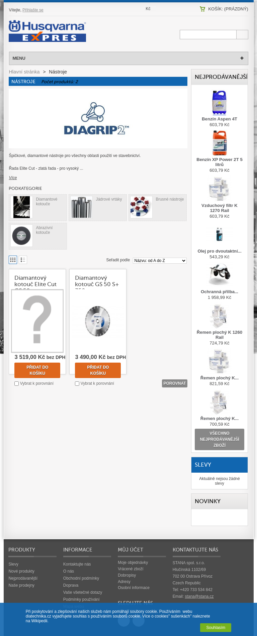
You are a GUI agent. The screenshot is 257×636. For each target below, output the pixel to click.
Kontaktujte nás (77, 564)
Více (13, 177)
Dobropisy (127, 575)
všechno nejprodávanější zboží (219, 439)
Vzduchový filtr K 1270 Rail (219, 208)
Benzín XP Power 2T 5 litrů (219, 162)
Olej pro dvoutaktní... (219, 251)
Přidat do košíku (37, 370)
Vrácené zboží (130, 569)
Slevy (203, 465)
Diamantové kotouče (46, 201)
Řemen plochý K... (219, 377)
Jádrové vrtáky (109, 199)
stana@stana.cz (199, 596)
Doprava (70, 585)
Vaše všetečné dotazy (82, 592)
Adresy (124, 581)
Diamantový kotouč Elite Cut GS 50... (35, 284)
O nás (68, 571)
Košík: (228, 8)
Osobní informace (134, 587)
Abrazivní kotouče (44, 230)
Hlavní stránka (24, 71)
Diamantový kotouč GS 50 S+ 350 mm (97, 284)
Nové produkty (21, 571)
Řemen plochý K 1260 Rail (219, 335)
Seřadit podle (118, 260)
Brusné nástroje (170, 199)
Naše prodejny (21, 585)
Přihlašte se (33, 10)
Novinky (208, 501)
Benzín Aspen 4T (219, 118)
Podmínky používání (81, 599)
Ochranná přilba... (219, 291)
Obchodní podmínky (81, 578)
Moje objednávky (133, 562)
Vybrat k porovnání (37, 383)
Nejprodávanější (221, 77)
